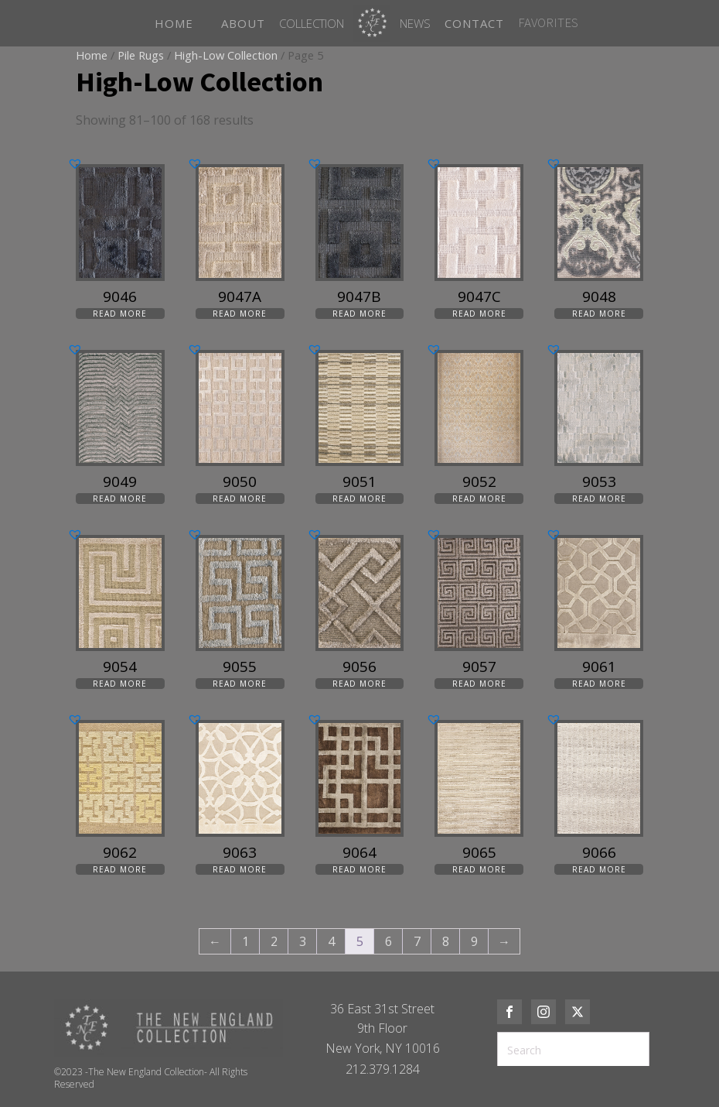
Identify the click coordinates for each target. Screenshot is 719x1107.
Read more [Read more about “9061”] (599, 683)
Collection (311, 23)
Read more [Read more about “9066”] (599, 869)
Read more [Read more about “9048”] (599, 313)
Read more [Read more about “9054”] (120, 683)
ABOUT (243, 23)
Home (91, 55)
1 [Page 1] (245, 941)
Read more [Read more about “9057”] (479, 683)
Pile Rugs (141, 55)
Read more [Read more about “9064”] (359, 869)
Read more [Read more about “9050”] (240, 498)
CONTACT (474, 23)
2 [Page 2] (274, 941)
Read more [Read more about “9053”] (599, 498)
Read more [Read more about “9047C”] (479, 313)
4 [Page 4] (331, 941)
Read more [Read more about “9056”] (359, 683)
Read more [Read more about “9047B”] (359, 313)
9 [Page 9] (474, 941)
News (415, 23)
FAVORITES (548, 22)
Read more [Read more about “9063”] (240, 869)
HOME (174, 23)
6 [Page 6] (388, 941)
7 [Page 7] (417, 941)
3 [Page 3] (302, 941)
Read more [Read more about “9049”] (120, 498)
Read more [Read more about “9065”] (479, 869)
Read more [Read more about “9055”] (240, 683)
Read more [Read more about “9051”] (359, 498)
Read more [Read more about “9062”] (120, 869)
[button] (75, 163)
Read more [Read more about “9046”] (120, 313)
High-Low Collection (226, 55)
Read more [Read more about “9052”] (479, 498)
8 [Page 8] (445, 941)
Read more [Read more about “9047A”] (240, 313)
